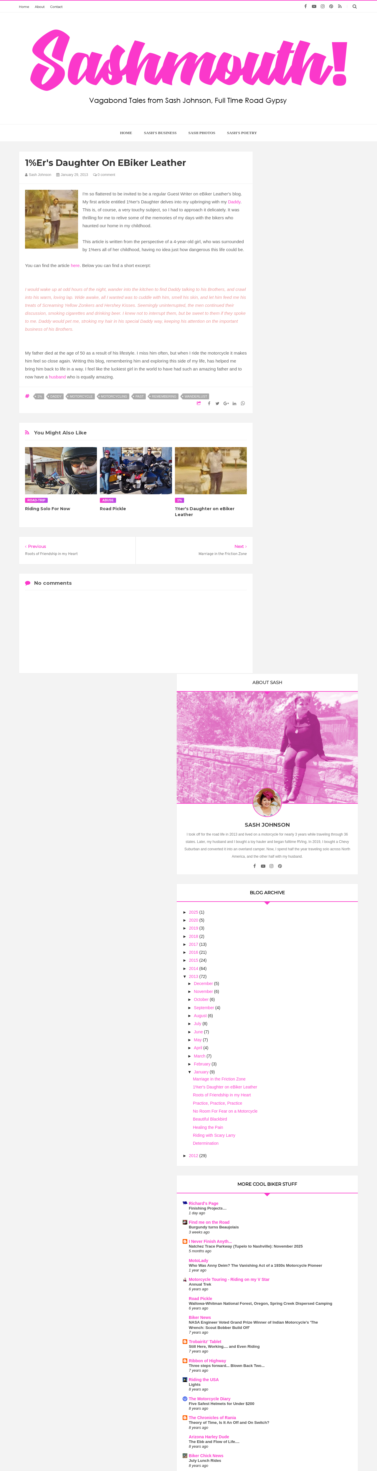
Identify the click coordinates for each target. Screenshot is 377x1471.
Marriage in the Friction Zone (302, 524)
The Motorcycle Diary (293, 879)
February (286, 509)
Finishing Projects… (291, 653)
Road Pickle (113, 508)
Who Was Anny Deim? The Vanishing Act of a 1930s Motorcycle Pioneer (306, 718)
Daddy (234, 201)
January (285, 517)
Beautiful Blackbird (293, 564)
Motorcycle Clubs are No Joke (309, 1133)
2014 (277, 413)
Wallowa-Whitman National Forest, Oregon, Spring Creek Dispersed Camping (304, 768)
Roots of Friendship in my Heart (305, 540)
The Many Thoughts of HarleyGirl (304, 1027)
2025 (277, 357)
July (281, 469)
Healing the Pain (291, 572)
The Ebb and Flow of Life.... (297, 927)
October (285, 444)
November (287, 436)
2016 (277, 397)
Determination (289, 588)
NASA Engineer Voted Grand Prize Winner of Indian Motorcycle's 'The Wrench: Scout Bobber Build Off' (304, 797)
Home (24, 7)
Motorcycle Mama (309, 1247)
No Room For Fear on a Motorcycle (308, 556)
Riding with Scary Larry (297, 580)
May (281, 484)
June (282, 477)
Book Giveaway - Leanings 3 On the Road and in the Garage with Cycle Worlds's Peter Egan (305, 1037)
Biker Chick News (289, 941)
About (39, 7)
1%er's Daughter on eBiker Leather (308, 532)
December (287, 428)
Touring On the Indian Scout (298, 1013)
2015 (277, 405)
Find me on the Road (292, 667)
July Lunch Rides (288, 946)
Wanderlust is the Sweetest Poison (309, 1301)
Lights (278, 865)
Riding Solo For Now (47, 508)
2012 (277, 600)
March (283, 501)
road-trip (36, 500)
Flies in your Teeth (290, 984)
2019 (277, 373)
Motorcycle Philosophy (294, 960)
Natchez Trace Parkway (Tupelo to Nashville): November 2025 (303, 694)
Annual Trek (283, 744)
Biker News (283, 787)
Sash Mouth (171, 1455)
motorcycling (114, 396)
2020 (277, 365)
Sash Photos (201, 133)
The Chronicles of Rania (295, 898)
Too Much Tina (247, 1455)
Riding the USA (287, 860)
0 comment (104, 175)
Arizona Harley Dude (292, 922)
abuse (108, 500)
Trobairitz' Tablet (288, 817)
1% (39, 396)
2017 (277, 389)
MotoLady (282, 710)
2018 (277, 381)
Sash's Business (160, 133)
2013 (277, 421)
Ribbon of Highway (291, 835)
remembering (164, 396)
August (284, 460)
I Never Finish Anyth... (293, 686)
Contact (56, 7)
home (126, 133)
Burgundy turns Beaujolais (297, 672)
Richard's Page (287, 648)
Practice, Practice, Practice (300, 548)
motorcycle (81, 396)
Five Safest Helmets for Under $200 (305, 884)
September (287, 452)
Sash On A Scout (288, 1008)
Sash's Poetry (242, 133)
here (75, 265)
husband (57, 376)
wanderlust (196, 396)
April (282, 492)
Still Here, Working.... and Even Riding (307, 822)
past (139, 396)
